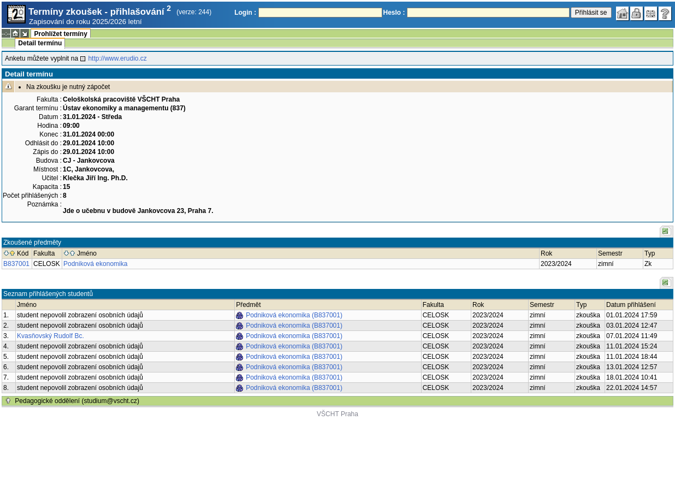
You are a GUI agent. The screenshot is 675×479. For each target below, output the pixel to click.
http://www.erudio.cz (117, 58)
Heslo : (394, 12)
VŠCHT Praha (337, 414)
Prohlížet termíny (60, 34)
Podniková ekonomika (95, 264)
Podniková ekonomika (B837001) (294, 315)
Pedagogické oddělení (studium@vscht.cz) (77, 401)
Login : (245, 12)
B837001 (16, 264)
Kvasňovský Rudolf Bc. (50, 336)
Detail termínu (40, 43)
